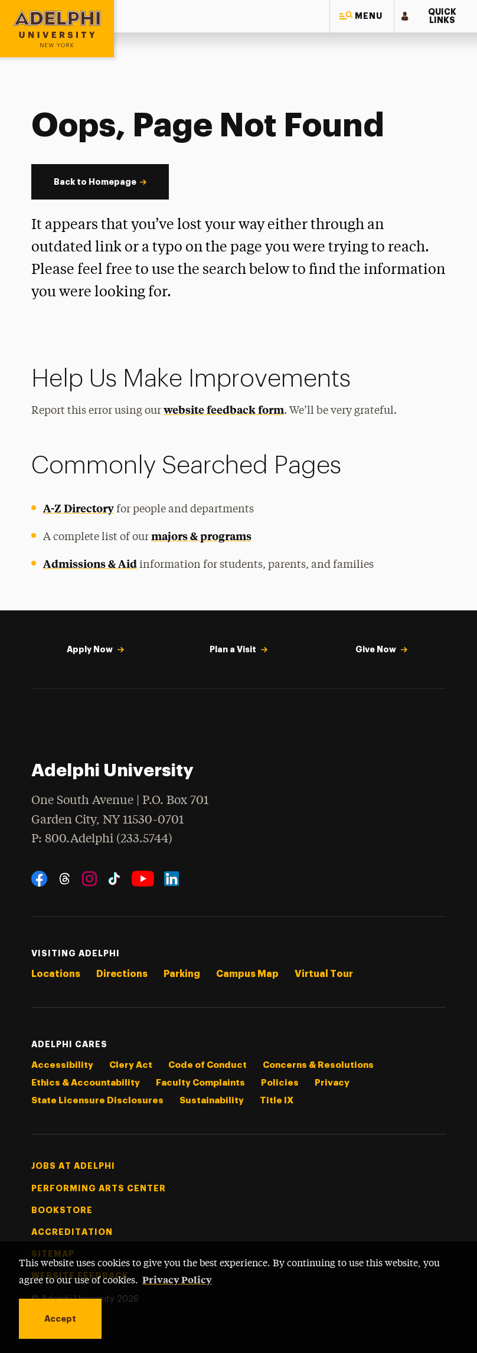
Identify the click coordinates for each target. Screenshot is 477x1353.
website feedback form (224, 409)
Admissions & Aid (90, 563)
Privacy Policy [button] (177, 1279)
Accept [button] (60, 1319)
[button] (361, 16)
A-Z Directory (78, 508)
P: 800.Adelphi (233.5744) (101, 837)
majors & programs (201, 535)
